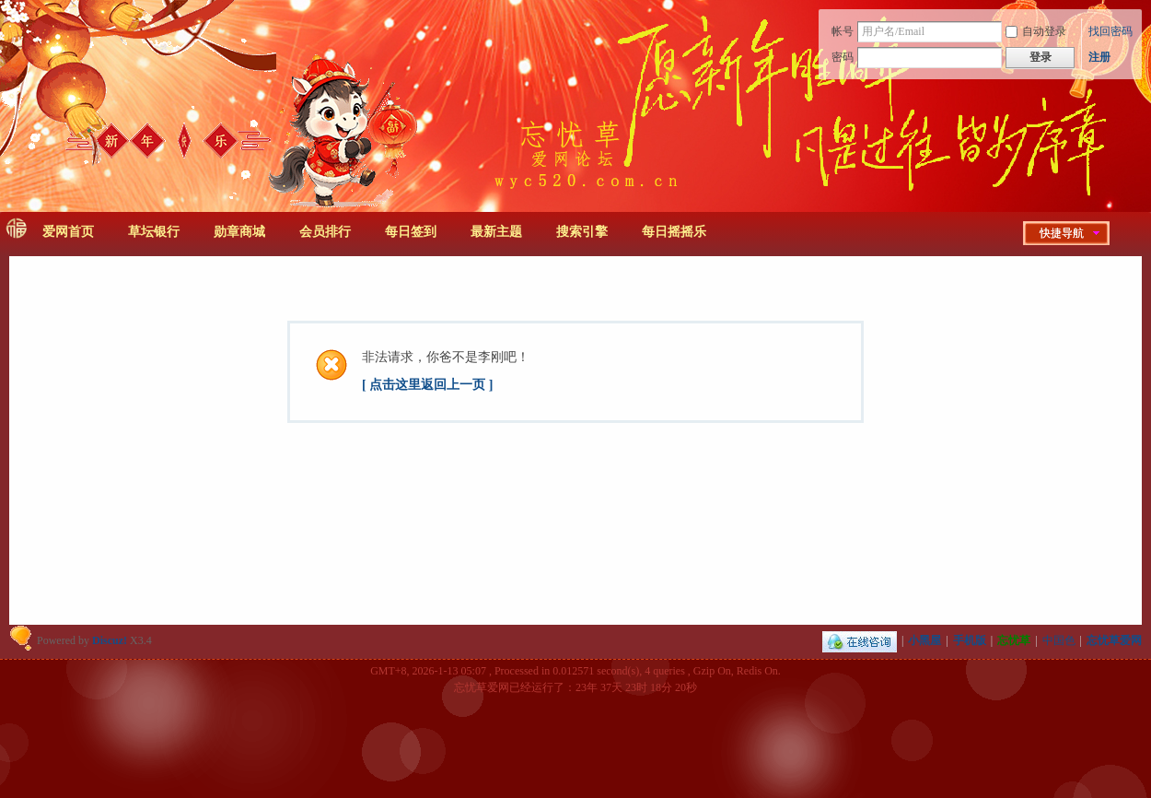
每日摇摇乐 (674, 232)
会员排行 (325, 232)
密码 (842, 57)
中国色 (1058, 640)
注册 (1099, 57)
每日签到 (410, 232)
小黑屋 (924, 640)
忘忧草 (1013, 640)
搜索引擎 (582, 232)
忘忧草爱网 (1114, 640)
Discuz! (109, 640)
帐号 (842, 31)
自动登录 (1036, 31)
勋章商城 (239, 232)
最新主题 (496, 232)
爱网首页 (68, 232)
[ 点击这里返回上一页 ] (427, 385)
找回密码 (1110, 31)
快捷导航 (1062, 233)
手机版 (969, 640)
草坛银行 (154, 232)
